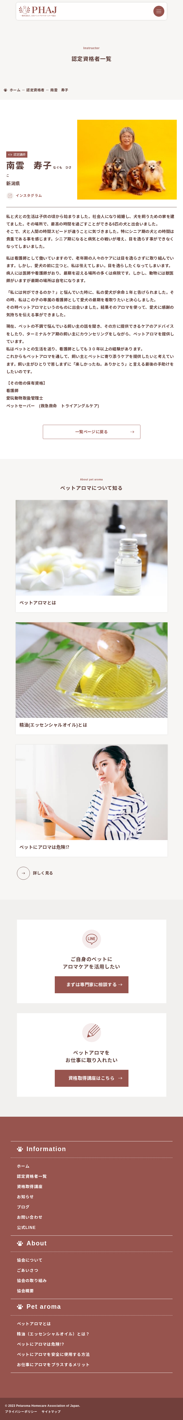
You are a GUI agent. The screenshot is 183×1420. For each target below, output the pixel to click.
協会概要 (25, 1291)
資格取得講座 (30, 1187)
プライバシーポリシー (21, 1412)
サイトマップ (51, 1412)
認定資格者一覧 (32, 1176)
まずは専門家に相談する (91, 984)
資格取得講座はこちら (91, 1078)
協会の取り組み (32, 1281)
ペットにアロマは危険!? (40, 1344)
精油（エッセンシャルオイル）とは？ (53, 1334)
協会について (30, 1260)
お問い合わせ (30, 1217)
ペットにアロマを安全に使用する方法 (53, 1354)
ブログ (23, 1207)
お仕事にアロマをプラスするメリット (53, 1365)
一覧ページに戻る (91, 432)
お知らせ (25, 1197)
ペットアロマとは (34, 1324)
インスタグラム (29, 196)
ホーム (23, 1166)
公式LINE (26, 1227)
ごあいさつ (27, 1270)
